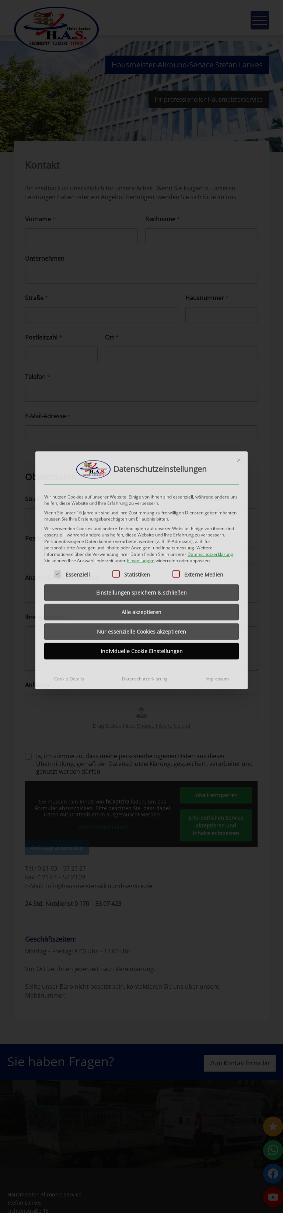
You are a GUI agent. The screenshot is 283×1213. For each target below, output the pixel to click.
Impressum (217, 621)
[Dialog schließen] (239, 402)
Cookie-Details (69, 621)
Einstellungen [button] (140, 503)
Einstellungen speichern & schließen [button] (141, 534)
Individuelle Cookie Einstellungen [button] (142, 593)
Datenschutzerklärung (210, 496)
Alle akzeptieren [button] (141, 554)
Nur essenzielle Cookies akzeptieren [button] (141, 573)
